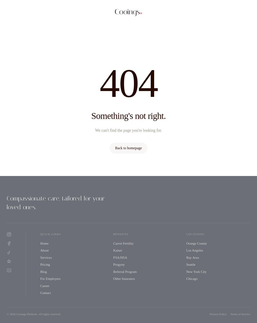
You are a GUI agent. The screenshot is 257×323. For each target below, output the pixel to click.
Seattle (191, 264)
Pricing (45, 264)
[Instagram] (9, 234)
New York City (196, 272)
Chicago (192, 279)
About (44, 250)
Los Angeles (194, 250)
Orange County (196, 243)
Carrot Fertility (123, 243)
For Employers (50, 279)
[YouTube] (9, 270)
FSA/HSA (120, 257)
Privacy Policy (218, 314)
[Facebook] (9, 243)
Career (44, 286)
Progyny (119, 264)
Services (46, 257)
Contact (45, 293)
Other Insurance (124, 279)
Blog (43, 272)
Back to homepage (128, 148)
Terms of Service (240, 314)
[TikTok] (9, 252)
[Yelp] (9, 261)
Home (44, 243)
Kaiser (117, 250)
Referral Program (125, 272)
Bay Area (192, 257)
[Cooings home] (128, 12)
